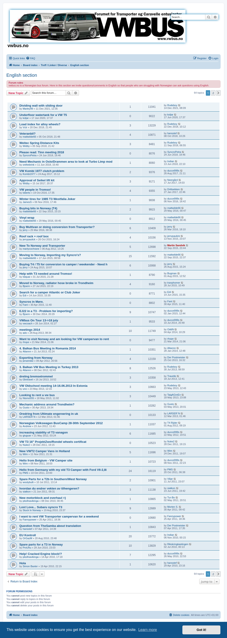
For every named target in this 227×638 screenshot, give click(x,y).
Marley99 (28, 108)
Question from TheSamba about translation (50, 526)
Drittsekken (173, 189)
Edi (24, 295)
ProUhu (27, 547)
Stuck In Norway (32, 510)
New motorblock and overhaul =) (42, 498)
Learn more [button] (147, 630)
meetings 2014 (29, 329)
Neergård (172, 180)
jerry (25, 230)
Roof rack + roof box (34, 236)
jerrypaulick (29, 239)
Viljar (170, 478)
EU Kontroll (27, 535)
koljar (26, 118)
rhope (26, 342)
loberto (27, 192)
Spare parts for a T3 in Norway (41, 544)
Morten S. (172, 506)
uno (25, 388)
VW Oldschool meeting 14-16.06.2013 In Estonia (53, 385)
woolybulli (28, 482)
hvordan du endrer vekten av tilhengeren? (49, 488)
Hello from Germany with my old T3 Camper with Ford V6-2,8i (63, 469)
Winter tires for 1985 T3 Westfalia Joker (47, 199)
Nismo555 (28, 398)
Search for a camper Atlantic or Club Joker (49, 292)
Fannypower (30, 519)
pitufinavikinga (31, 501)
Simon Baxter (30, 566)
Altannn (27, 351)
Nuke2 (26, 444)
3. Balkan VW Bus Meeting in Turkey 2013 (48, 367)
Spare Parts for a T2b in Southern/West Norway (53, 479)
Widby (26, 146)
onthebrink (28, 164)
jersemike (28, 360)
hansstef (172, 133)
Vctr (25, 127)
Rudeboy (172, 105)
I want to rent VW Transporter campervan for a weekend (59, 516)
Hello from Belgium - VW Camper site (45, 460)
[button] (218, 93)
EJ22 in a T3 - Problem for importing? (46, 311)
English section (21, 75)
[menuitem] (30, 58)
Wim (25, 454)
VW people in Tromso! (35, 189)
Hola (22, 563)
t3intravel (28, 379)
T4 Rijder (172, 422)
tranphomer (173, 282)
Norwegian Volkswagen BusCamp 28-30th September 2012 (61, 423)
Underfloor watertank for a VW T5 (43, 115)
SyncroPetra (30, 155)
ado (25, 332)
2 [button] (213, 93)
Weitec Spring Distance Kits (39, 143)
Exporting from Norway (36, 357)
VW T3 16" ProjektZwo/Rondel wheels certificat (52, 441)
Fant (25, 304)
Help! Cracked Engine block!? (40, 554)
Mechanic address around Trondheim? (46, 404)
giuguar (27, 435)
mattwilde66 (29, 136)
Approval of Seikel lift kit (36, 180)
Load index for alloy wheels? (39, 124)
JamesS (27, 202)
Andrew (27, 426)
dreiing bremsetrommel (36, 376)
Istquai (26, 276)
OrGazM (27, 538)
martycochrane (31, 248)
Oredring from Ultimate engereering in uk (48, 413)
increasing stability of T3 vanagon (43, 432)
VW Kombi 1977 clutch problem (41, 171)
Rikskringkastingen (177, 544)
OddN (170, 329)
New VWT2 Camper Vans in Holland (44, 451)
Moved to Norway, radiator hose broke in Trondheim (56, 283)
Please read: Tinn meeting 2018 (41, 152)
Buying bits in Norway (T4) (38, 208)
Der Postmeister (176, 357)
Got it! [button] (201, 630)
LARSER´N (29, 416)
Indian (170, 161)
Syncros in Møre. (31, 301)
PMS (25, 472)
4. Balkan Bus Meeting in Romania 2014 (47, 348)
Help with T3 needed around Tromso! (45, 273)
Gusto (26, 407)
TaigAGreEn (174, 394)
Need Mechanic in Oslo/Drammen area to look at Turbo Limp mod (65, 161)
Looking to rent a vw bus (37, 395)
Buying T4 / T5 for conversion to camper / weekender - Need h (63, 264)
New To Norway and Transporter (42, 245)
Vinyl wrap (26, 217)
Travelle (171, 376)
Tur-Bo (171, 497)
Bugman (172, 273)
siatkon (27, 491)
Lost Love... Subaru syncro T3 (40, 507)
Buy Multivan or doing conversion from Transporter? (56, 227)
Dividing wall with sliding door (41, 105)
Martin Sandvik (176, 245)
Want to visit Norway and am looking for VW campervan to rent (64, 339)
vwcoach (28, 323)
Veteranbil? (27, 133)
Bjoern (26, 286)
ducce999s (173, 170)
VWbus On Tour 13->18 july (38, 320)
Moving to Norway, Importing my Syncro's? (50, 255)
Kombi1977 (29, 174)
